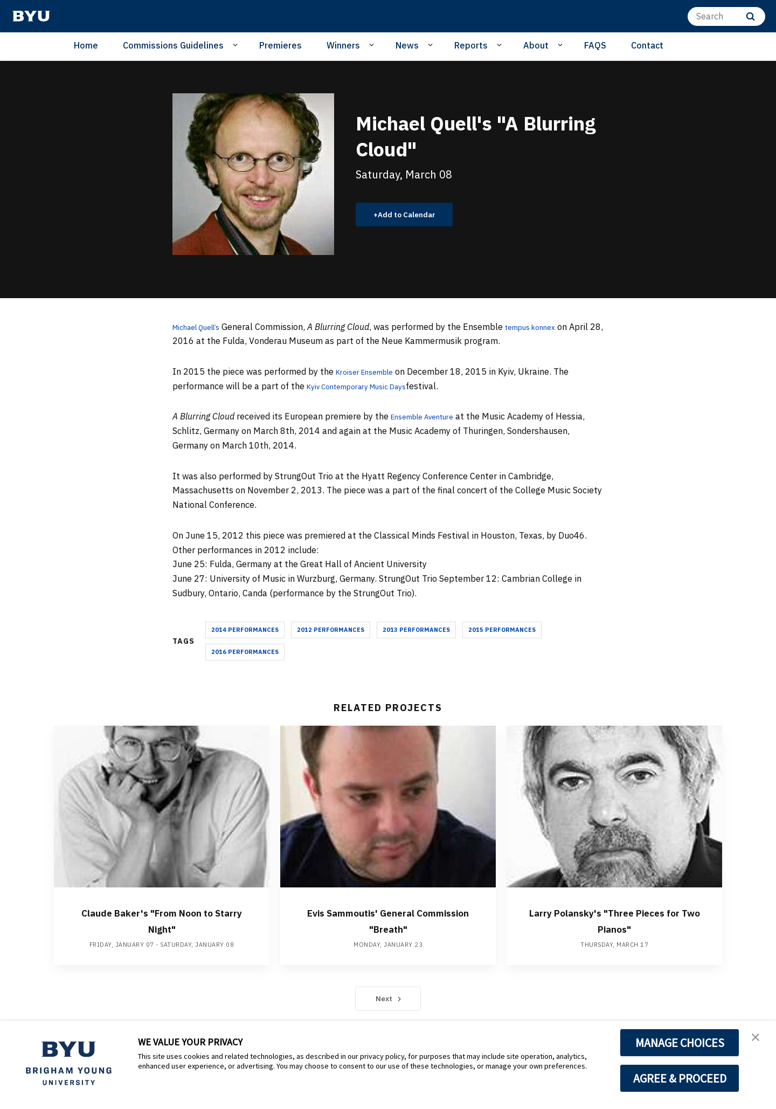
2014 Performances (245, 629)
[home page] (31, 16)
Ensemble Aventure (430, 416)
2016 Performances (245, 652)
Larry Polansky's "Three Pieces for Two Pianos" (614, 919)
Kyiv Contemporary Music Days (368, 386)
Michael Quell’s (202, 326)
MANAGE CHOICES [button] (679, 1042)
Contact (647, 45)
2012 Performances (330, 629)
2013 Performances (416, 629)
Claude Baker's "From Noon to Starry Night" (162, 919)
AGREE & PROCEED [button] (679, 1078)
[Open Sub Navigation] (237, 45)
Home (86, 45)
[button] (758, 1040)
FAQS (595, 45)
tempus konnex (549, 326)
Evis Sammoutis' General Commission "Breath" (388, 919)
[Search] (726, 16)
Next (388, 998)
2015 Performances (502, 629)
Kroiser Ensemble (371, 371)
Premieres (280, 45)
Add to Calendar (412, 214)
